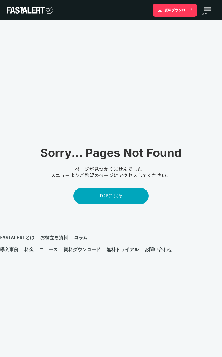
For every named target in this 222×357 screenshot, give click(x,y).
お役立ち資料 (54, 237)
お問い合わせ (158, 249)
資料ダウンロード (82, 249)
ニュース (48, 249)
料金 (29, 249)
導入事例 (9, 249)
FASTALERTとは (17, 237)
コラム (81, 237)
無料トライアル (122, 249)
